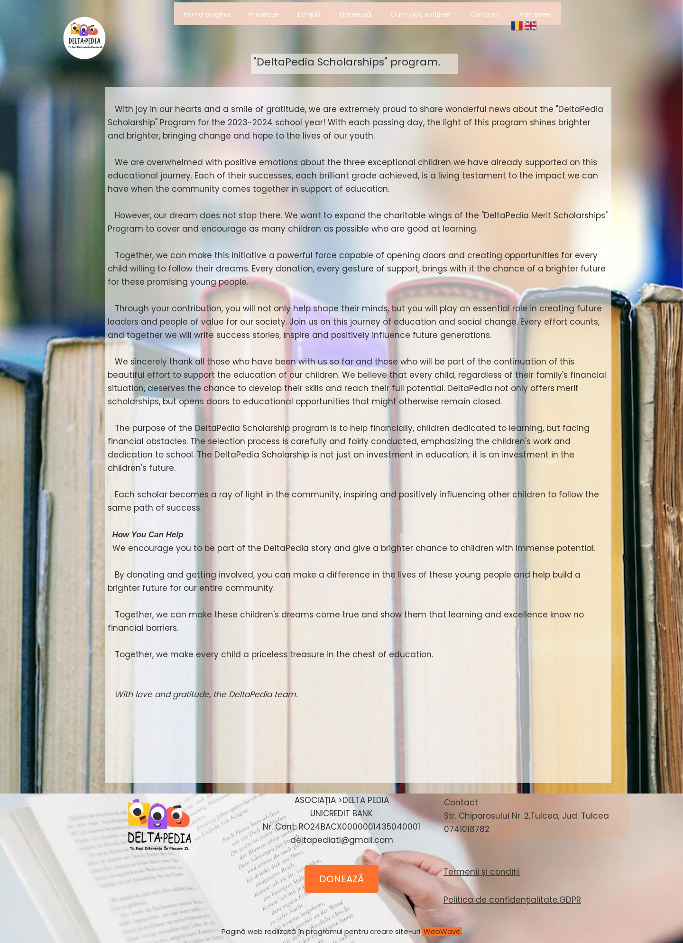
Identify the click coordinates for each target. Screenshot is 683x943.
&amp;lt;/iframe (156, 880)
